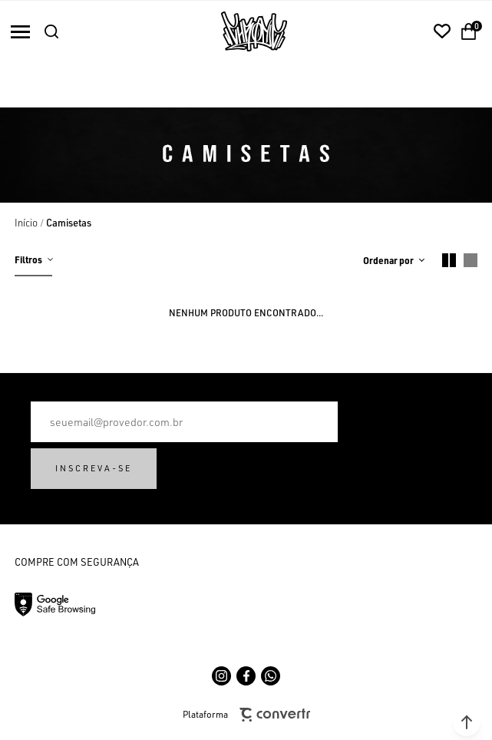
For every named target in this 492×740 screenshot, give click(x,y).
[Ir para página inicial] (26, 222)
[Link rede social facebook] (246, 675)
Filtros (28, 259)
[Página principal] (254, 31)
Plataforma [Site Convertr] (246, 715)
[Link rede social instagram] (221, 675)
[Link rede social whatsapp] (270, 675)
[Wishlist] (442, 31)
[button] (466, 722)
